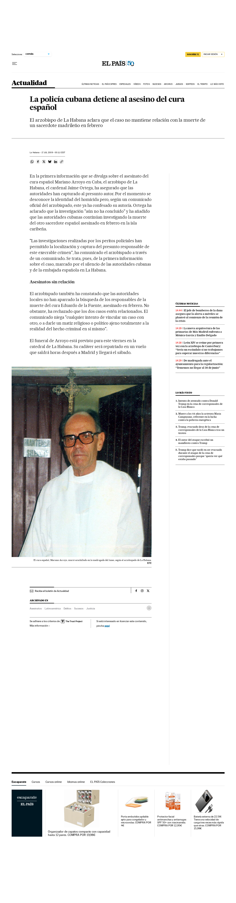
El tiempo (202, 84)
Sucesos (156, 84)
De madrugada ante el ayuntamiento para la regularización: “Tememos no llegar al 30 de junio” (199, 364)
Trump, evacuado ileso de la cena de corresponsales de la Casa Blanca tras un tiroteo (201, 429)
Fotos (146, 84)
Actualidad (29, 83)
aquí (107, 625)
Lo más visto (217, 84)
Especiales (125, 84)
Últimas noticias (90, 84)
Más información (40, 625)
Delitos (67, 608)
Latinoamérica (53, 608)
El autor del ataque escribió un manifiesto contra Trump (195, 441)
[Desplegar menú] (15, 64)
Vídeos (136, 84)
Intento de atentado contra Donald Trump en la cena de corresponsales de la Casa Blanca (200, 403)
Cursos (36, 781)
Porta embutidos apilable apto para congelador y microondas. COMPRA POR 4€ (136, 821)
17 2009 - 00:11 (53, 152)
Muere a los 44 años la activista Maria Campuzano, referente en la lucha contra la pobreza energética (199, 416)
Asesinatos (36, 608)
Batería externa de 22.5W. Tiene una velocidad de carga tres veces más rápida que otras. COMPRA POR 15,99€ (209, 822)
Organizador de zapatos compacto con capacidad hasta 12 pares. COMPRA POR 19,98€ (79, 833)
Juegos (179, 84)
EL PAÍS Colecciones (102, 781)
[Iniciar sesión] (213, 54)
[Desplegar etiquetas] (149, 608)
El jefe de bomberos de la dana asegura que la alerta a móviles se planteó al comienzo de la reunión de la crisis (199, 316)
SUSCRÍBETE (193, 54)
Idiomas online (76, 781)
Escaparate (19, 781)
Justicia (90, 608)
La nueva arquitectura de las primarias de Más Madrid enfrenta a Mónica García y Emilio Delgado (199, 332)
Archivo (168, 84)
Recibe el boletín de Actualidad (52, 590)
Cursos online (54, 781)
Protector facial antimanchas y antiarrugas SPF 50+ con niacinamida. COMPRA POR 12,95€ (171, 821)
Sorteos (190, 84)
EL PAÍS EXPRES (109, 84)
